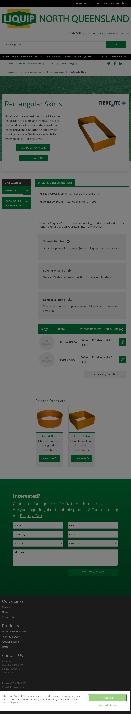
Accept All (107, 697)
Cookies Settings (107, 705)
